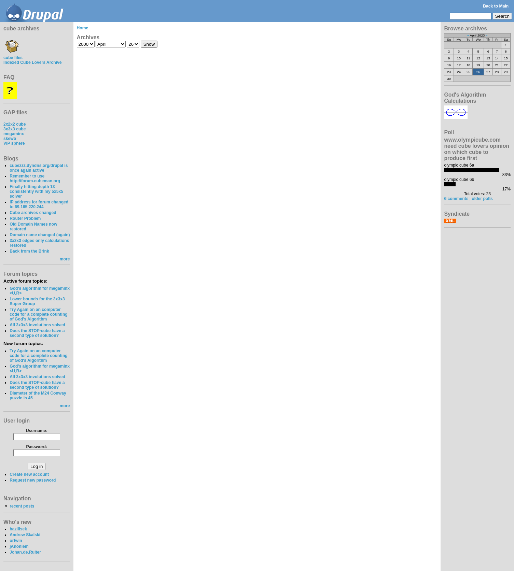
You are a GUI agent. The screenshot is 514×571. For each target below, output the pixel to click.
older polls (482, 198)
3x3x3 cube (14, 129)
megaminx (13, 133)
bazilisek (18, 529)
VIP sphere (14, 143)
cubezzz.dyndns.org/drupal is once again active (39, 168)
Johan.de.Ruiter (25, 552)
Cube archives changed (33, 212)
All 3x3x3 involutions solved (37, 325)
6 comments (456, 198)
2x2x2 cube (14, 124)
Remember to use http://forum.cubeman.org (35, 178)
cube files (13, 55)
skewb (9, 138)
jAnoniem (19, 546)
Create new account (29, 474)
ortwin (16, 540)
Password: (36, 446)
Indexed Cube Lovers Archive (32, 62)
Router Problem (25, 218)
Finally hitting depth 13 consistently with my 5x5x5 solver (36, 191)
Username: (36, 430)
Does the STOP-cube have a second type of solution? (37, 333)
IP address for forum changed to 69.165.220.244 (39, 204)
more (65, 259)
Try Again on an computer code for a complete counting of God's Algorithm (39, 314)
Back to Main (496, 6)
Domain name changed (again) (40, 234)
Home (82, 28)
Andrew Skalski (25, 534)
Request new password (33, 480)
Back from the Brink (29, 251)
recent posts (22, 506)
